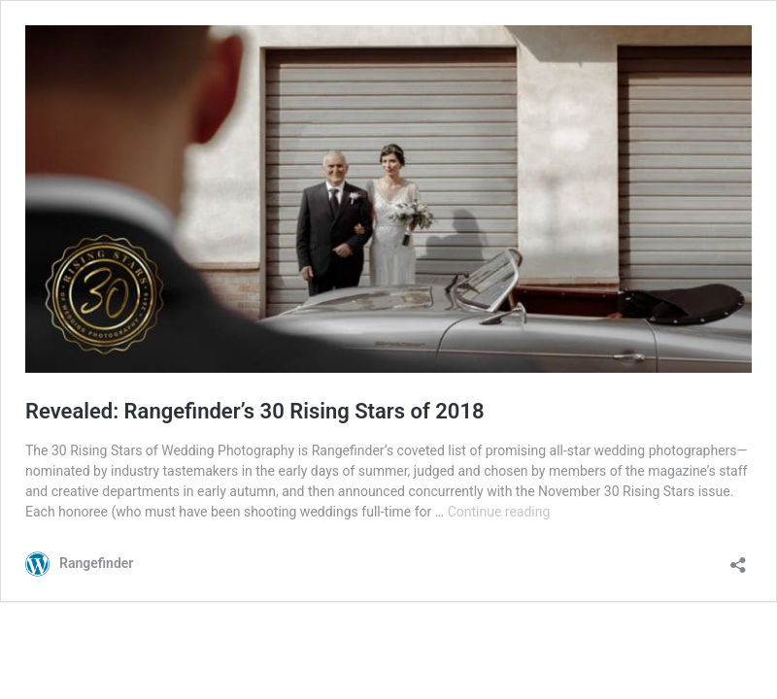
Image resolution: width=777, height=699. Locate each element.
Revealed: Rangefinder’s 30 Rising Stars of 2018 (255, 411)
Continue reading (499, 511)
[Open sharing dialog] (738, 559)
